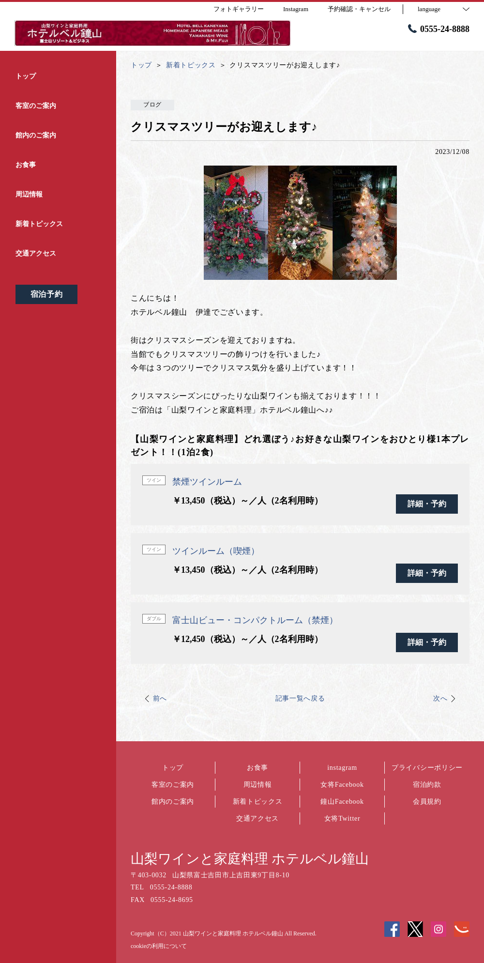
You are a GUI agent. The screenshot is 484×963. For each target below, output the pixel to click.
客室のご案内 (172, 784)
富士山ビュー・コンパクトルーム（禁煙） (255, 620)
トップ (172, 767)
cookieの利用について (159, 946)
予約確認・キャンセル (359, 9)
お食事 (257, 767)
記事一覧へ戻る (300, 698)
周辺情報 (257, 784)
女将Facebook (341, 784)
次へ (440, 698)
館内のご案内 (172, 801)
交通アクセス (257, 818)
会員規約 (427, 801)
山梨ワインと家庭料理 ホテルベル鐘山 (250, 858)
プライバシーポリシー (427, 767)
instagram (342, 767)
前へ (160, 698)
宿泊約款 (427, 784)
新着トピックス (258, 801)
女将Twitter (342, 818)
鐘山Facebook (341, 801)
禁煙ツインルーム (207, 482)
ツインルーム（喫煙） (215, 551)
